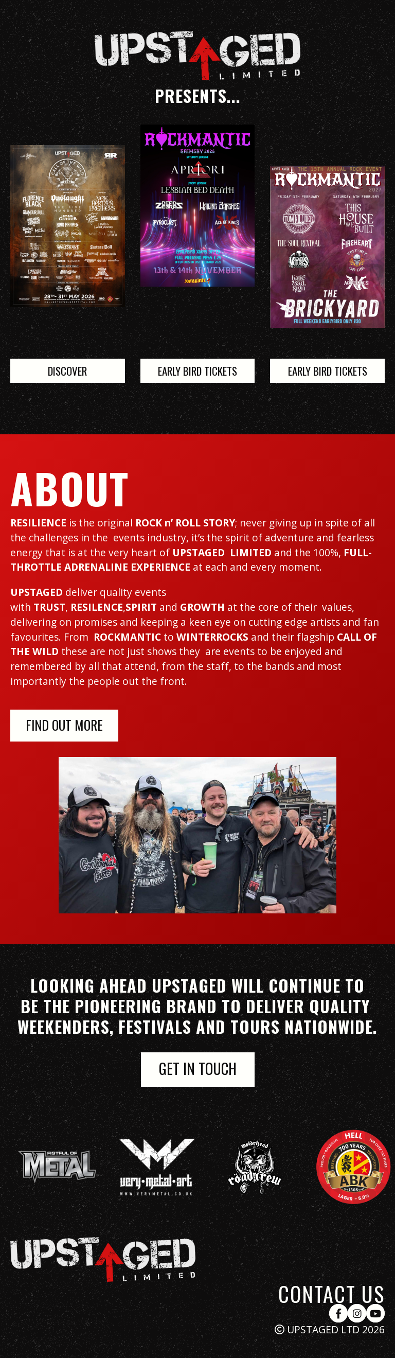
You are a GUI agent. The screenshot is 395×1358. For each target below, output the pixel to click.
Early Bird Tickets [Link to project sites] (197, 371)
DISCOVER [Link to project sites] (67, 371)
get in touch (198, 1068)
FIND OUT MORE (64, 724)
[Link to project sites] (327, 247)
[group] (71, 1167)
